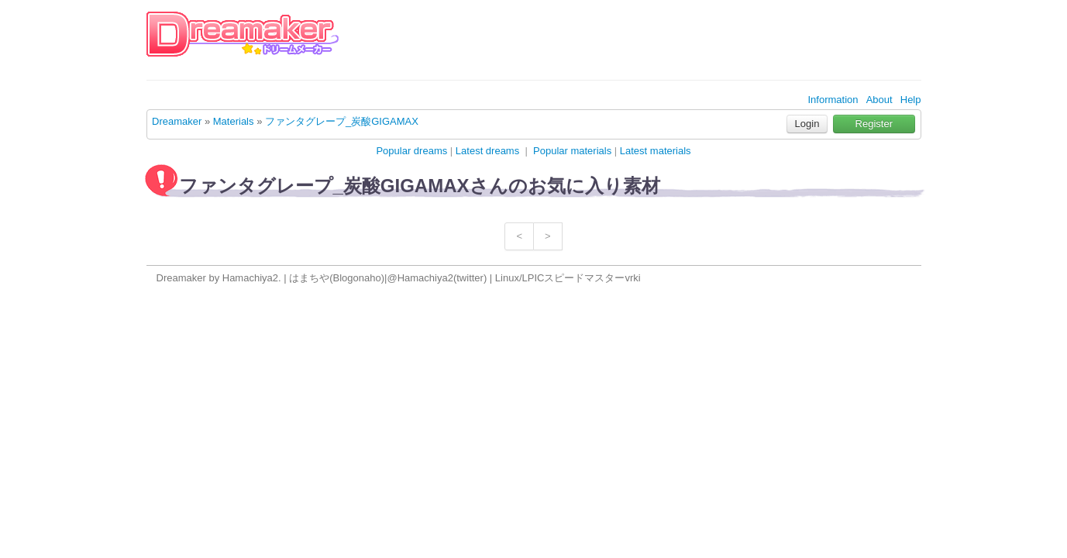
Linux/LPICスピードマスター (560, 278)
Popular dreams (411, 151)
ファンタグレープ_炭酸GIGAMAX (341, 121)
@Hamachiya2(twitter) (437, 278)
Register (874, 123)
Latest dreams (487, 151)
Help (910, 99)
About (879, 99)
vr (629, 278)
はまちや (309, 278)
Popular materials (572, 151)
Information (832, 99)
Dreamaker (176, 121)
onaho (367, 278)
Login (807, 123)
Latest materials (655, 151)
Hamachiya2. (251, 278)
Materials (233, 121)
